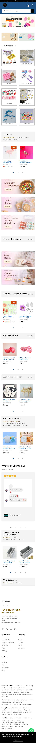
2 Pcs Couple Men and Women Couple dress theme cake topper (9, 400)
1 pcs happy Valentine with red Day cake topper (25, 161)
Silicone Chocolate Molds (11, 421)
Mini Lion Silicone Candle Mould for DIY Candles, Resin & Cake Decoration (26, 447)
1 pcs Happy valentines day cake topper (7, 161)
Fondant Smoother (9, 539)
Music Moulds (24, 692)
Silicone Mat (18, 714)
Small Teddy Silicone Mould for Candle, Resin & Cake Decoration (9, 447)
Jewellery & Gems (18, 688)
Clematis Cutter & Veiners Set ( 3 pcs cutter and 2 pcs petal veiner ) (26, 317)
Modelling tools (6, 712)
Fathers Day (7, 139)
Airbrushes (6, 537)
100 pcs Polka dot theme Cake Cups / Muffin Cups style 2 (9, 358)
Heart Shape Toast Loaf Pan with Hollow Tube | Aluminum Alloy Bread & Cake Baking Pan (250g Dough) (9, 561)
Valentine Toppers (23, 137)
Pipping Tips (27, 712)
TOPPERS (24, 724)
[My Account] (32, 5)
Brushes (15, 537)
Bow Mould (18, 685)
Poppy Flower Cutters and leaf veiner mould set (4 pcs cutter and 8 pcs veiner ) (9, 317)
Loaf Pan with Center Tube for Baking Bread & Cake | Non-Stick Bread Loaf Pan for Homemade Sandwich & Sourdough (25, 561)
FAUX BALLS (18, 726)
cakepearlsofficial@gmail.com (11, 622)
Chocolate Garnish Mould (11, 425)
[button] (9, 27)
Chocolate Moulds (25, 704)
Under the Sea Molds (25, 690)
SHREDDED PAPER (7, 728)
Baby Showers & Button (9, 690)
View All (16, 139)
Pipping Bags (17, 712)
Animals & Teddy (6, 692)
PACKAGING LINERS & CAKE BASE (12, 722)
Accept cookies (18, 740)
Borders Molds (6, 688)
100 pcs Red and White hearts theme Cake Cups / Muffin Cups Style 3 (26, 358)
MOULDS (18, 720)
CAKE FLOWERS (6, 726)
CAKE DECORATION (7, 720)
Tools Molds (28, 685)
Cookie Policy (17, 736)
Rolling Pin (25, 710)
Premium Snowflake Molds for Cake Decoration (16, 694)
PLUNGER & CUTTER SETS (10, 724)
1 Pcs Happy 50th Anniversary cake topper (25, 400)
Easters (16, 692)
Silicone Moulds (8, 583)
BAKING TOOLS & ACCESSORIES (20, 718)
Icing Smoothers (6, 714)
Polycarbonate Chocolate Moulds (14, 423)
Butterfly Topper (8, 137)
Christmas (4, 696)
